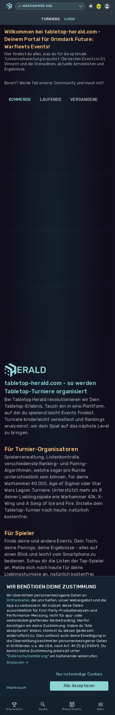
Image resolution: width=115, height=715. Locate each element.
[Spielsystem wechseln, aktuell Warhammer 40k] (50, 6)
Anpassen (16, 662)
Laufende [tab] (51, 99)
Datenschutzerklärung (27, 656)
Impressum (16, 687)
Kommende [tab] (20, 99)
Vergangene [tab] (84, 99)
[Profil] (107, 6)
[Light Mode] (90, 6)
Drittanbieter (18, 600)
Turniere (50, 19)
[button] (57, 662)
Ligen (69, 19)
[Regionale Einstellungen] (99, 6)
